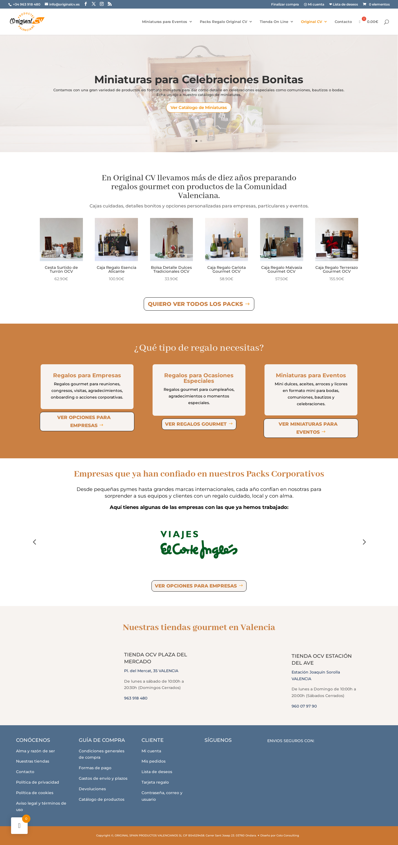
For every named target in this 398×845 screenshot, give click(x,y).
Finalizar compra (285, 4)
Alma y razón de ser (35, 750)
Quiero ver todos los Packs (195, 304)
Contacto (343, 22)
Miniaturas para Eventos (164, 22)
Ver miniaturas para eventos (308, 428)
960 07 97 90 (304, 706)
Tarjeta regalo (155, 782)
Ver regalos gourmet (196, 424)
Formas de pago (95, 767)
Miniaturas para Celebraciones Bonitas (198, 79)
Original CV (311, 22)
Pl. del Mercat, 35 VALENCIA (151, 670)
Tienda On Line (274, 22)
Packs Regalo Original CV (223, 22)
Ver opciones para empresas (84, 421)
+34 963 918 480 (27, 4)
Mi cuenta (151, 750)
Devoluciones (92, 788)
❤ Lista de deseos (343, 4)
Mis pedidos (154, 761)
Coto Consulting (287, 835)
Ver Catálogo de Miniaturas (199, 107)
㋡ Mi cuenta (314, 4)
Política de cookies (34, 792)
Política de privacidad (37, 782)
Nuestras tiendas (32, 761)
